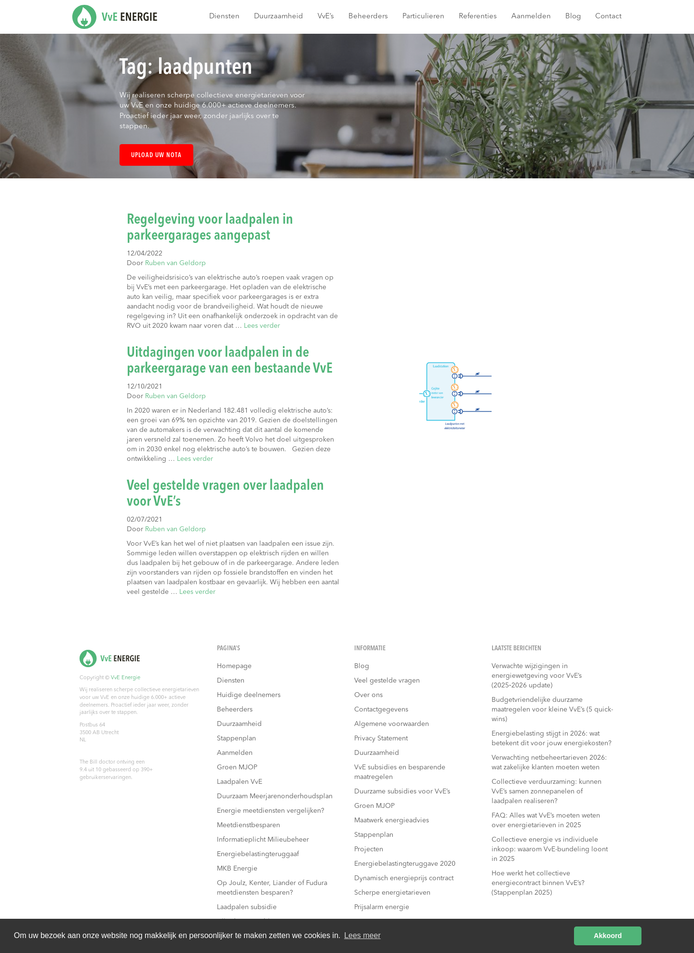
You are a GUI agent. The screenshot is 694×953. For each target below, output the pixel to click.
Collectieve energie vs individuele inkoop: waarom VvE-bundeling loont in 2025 (550, 849)
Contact (608, 16)
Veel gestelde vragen (387, 680)
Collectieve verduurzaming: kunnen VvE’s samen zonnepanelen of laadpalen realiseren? (546, 792)
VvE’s (326, 16)
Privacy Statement (381, 738)
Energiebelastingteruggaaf (258, 854)
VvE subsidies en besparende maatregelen (399, 772)
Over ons (368, 695)
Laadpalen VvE (239, 782)
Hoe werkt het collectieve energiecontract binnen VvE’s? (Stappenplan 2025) (538, 883)
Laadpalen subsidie (247, 907)
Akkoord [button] (608, 936)
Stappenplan (236, 738)
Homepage (234, 666)
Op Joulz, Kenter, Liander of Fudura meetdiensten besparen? (272, 888)
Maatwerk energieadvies (391, 820)
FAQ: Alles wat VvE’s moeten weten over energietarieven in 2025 (546, 820)
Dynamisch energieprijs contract (404, 878)
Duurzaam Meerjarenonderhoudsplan (275, 796)
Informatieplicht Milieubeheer (263, 839)
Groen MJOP (237, 767)
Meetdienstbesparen (248, 825)
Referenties (478, 16)
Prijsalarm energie (381, 907)
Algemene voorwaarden (391, 724)
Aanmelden (531, 16)
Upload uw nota (156, 155)
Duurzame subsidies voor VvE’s (402, 791)
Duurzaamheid (278, 16)
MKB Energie (237, 868)
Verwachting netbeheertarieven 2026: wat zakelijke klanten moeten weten (549, 762)
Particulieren (423, 16)
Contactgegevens (381, 709)
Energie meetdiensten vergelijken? (270, 810)
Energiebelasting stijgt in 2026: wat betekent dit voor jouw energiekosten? (552, 738)
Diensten (224, 16)
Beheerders (368, 16)
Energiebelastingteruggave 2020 (404, 863)
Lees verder (262, 325)
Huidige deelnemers (248, 695)
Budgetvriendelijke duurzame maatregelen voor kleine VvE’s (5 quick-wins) (552, 710)
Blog (573, 16)
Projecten (368, 849)
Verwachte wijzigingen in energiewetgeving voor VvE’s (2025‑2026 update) (537, 676)
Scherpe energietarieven (392, 892)
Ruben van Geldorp (175, 263)
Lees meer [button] (362, 935)
